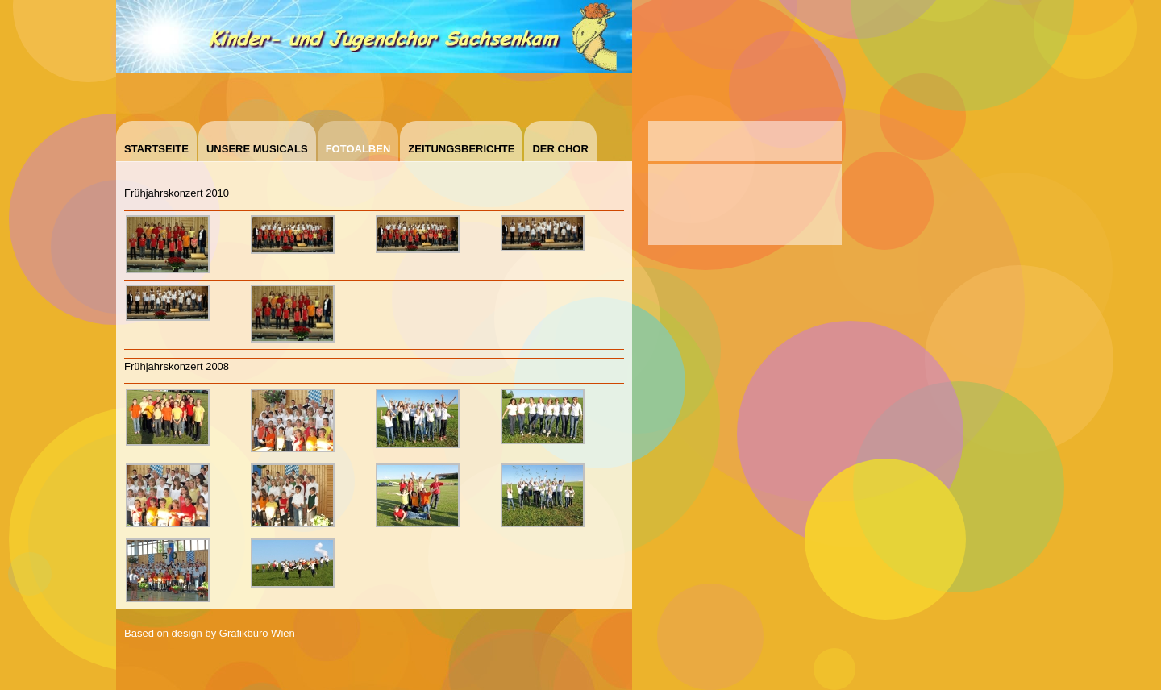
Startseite (156, 149)
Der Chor (560, 149)
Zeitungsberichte (461, 149)
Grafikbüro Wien (257, 633)
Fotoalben (358, 149)
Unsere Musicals (257, 149)
